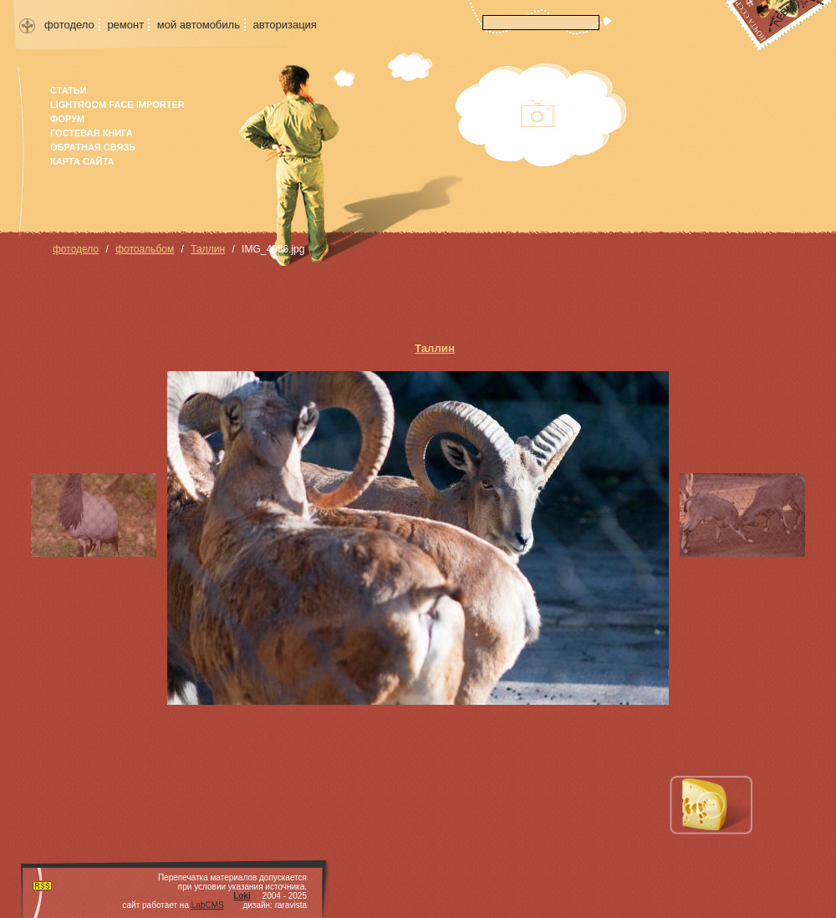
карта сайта (82, 161)
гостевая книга (91, 133)
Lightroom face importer (117, 104)
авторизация (285, 24)
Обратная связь (92, 147)
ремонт (125, 24)
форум (67, 119)
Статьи (68, 90)
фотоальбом (144, 249)
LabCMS (207, 905)
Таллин (208, 249)
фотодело (69, 24)
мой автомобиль (198, 24)
